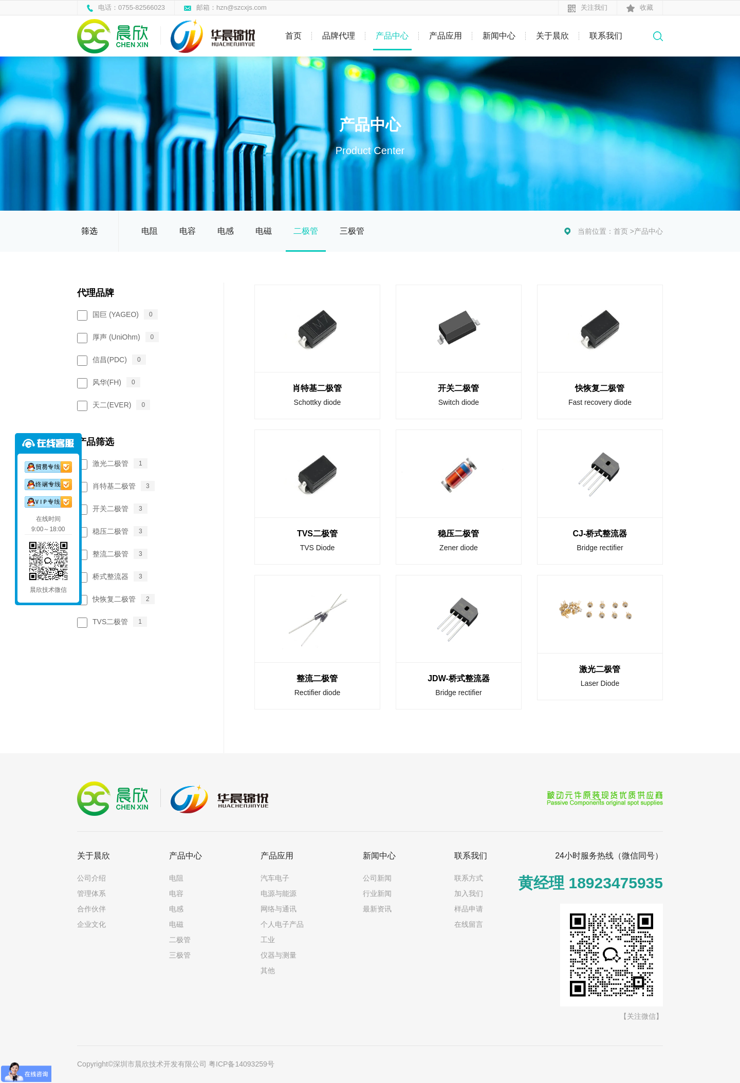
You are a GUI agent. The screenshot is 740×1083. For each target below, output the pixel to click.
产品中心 (392, 36)
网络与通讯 (279, 909)
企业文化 (91, 924)
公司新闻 (377, 878)
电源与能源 (279, 893)
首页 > (624, 231)
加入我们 (468, 893)
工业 (268, 940)
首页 (293, 36)
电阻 (149, 231)
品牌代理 (338, 36)
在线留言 (468, 924)
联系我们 (605, 36)
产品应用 (445, 36)
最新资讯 (377, 909)
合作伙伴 (91, 909)
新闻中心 (499, 36)
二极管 (305, 231)
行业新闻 (377, 893)
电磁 (263, 231)
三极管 (352, 231)
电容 (187, 231)
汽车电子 (275, 878)
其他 (268, 970)
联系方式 (468, 878)
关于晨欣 (552, 36)
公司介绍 (91, 878)
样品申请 (468, 909)
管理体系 (91, 893)
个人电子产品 (282, 924)
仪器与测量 (279, 955)
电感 (225, 231)
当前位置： (596, 231)
